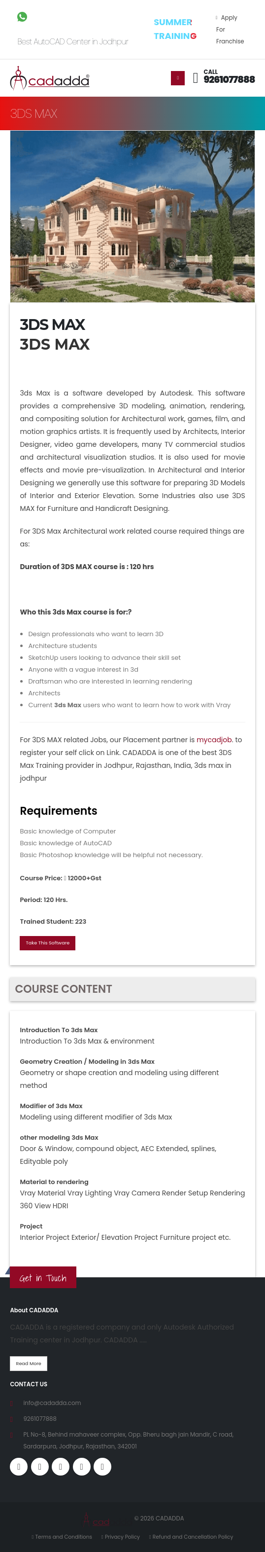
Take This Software (48, 942)
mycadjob (214, 740)
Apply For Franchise (230, 29)
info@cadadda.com (52, 1403)
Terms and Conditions (63, 1537)
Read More (28, 1363)
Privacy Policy (122, 1537)
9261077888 (229, 79)
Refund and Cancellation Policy (193, 1537)
